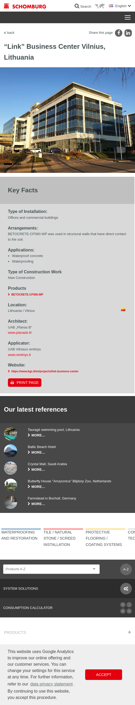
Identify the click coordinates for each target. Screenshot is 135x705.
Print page (28, 382)
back (10, 33)
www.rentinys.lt (19, 355)
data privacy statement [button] (51, 684)
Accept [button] (103, 675)
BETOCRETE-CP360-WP (27, 294)
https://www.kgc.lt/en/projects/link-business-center (45, 371)
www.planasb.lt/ (20, 333)
